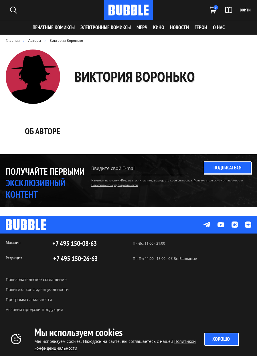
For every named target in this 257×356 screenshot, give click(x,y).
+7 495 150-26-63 (75, 258)
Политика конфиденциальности (37, 289)
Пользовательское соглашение (36, 279)
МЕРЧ (142, 27)
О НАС (219, 27)
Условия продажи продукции (34, 309)
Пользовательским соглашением (216, 180)
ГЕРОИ (201, 27)
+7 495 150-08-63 (74, 243)
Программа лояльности (29, 299)
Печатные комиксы (54, 27)
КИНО (158, 27)
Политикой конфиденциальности (114, 185)
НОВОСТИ (179, 27)
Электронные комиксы (105, 27)
